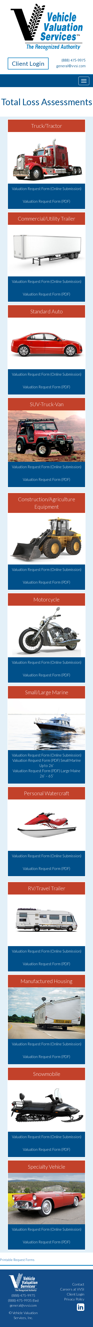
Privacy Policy (74, 1299)
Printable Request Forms (17, 1260)
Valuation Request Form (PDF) (46, 201)
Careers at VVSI (72, 1289)
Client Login (28, 63)
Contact (78, 1284)
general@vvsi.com (71, 66)
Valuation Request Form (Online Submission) (46, 188)
